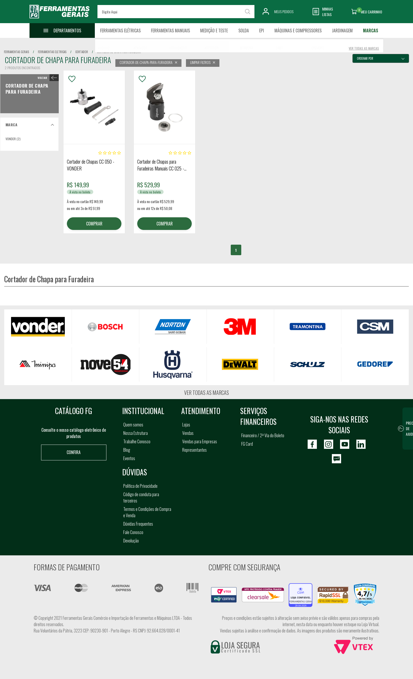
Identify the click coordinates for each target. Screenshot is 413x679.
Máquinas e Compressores (298, 30)
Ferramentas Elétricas (120, 30)
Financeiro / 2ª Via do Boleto (262, 435)
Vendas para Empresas (199, 441)
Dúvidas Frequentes (138, 524)
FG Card (247, 444)
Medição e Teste (214, 30)
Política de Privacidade (140, 486)
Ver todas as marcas (206, 392)
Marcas (370, 30)
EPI (261, 30)
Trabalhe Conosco (136, 441)
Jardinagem (342, 30)
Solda (243, 30)
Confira (74, 452)
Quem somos (133, 424)
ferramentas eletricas (52, 52)
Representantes (194, 450)
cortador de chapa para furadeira (119, 52)
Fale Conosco (133, 532)
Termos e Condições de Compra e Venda (147, 512)
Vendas (188, 433)
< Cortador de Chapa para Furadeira (47, 77)
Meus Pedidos (283, 11)
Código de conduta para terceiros (141, 497)
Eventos (129, 458)
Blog (126, 450)
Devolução (131, 540)
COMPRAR (94, 223)
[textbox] (175, 11)
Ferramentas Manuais (170, 30)
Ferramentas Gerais (16, 52)
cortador (81, 52)
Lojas (186, 424)
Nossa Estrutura (135, 433)
